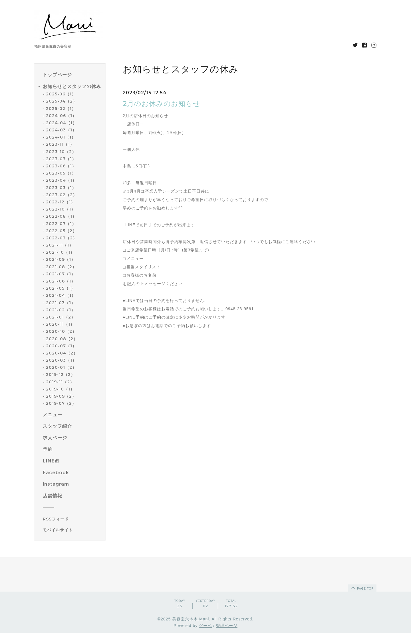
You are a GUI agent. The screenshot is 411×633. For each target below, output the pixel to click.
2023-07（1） (61, 158)
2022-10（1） (60, 209)
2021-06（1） (60, 281)
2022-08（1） (61, 216)
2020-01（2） (61, 367)
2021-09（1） (60, 259)
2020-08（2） (62, 338)
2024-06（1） (61, 115)
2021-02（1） (60, 310)
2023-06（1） (61, 166)
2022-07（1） (61, 223)
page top (362, 587)
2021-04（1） (61, 295)
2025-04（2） (61, 101)
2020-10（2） (61, 331)
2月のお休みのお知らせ (161, 103)
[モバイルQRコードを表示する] (72, 530)
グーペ (205, 625)
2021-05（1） (60, 288)
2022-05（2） (61, 230)
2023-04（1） (61, 180)
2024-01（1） (61, 137)
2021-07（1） (60, 274)
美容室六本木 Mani (190, 619)
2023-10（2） (61, 151)
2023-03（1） (61, 187)
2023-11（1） (60, 144)
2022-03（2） (61, 238)
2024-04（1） (61, 122)
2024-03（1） (61, 130)
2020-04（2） (62, 353)
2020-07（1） (61, 345)
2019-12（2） (60, 374)
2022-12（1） (60, 202)
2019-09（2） (61, 396)
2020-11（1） (60, 324)
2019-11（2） (60, 381)
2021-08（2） (61, 266)
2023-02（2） (61, 194)
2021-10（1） (60, 252)
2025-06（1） (61, 94)
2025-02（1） (61, 108)
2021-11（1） (59, 245)
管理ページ (226, 625)
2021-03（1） (60, 302)
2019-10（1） (60, 389)
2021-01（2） (60, 317)
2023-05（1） (61, 173)
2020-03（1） (61, 360)
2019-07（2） (61, 403)
